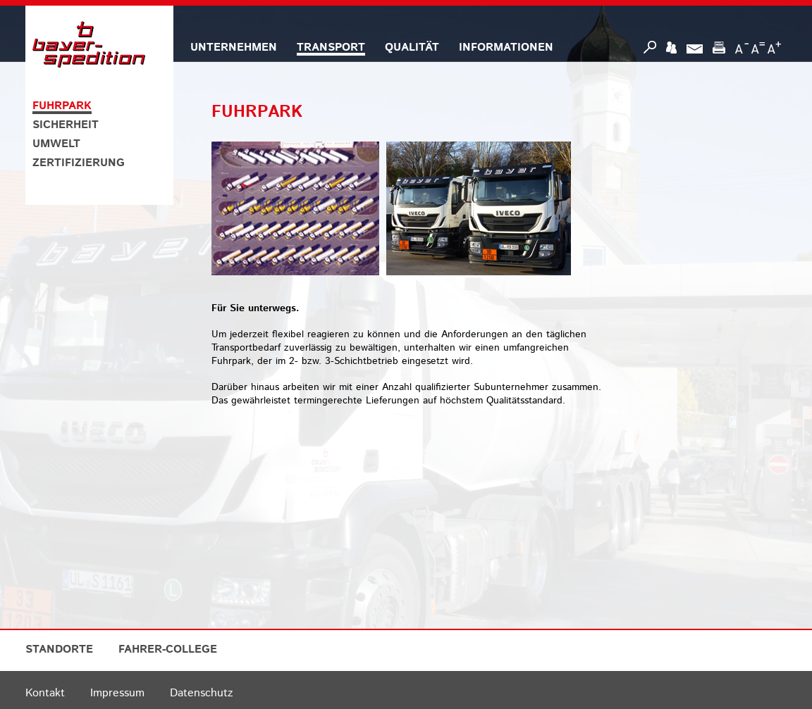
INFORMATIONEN (506, 47)
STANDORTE (59, 649)
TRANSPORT (331, 47)
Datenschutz (201, 693)
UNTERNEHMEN (233, 47)
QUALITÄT (412, 47)
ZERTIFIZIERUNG (78, 163)
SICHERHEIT (65, 125)
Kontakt (45, 693)
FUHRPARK (62, 106)
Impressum (117, 693)
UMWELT (56, 144)
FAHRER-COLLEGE (167, 649)
